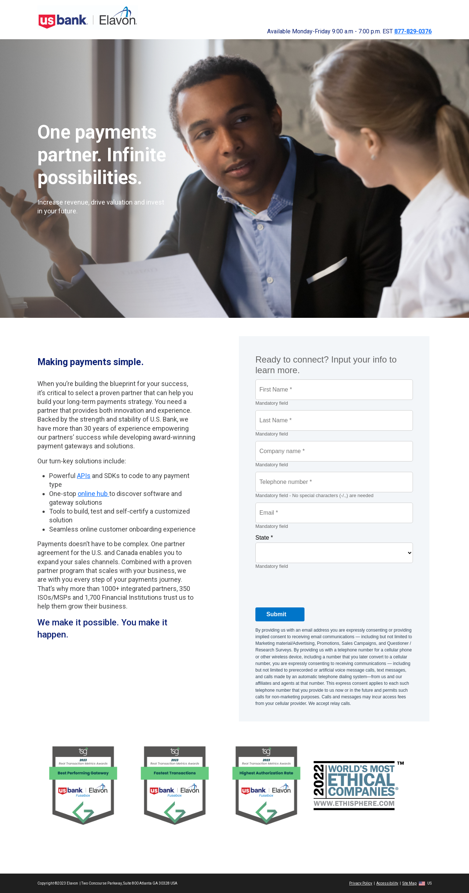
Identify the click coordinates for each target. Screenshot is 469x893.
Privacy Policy (360, 883)
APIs (84, 475)
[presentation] (311, 587)
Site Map (409, 883)
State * (264, 537)
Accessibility (387, 883)
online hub (93, 493)
